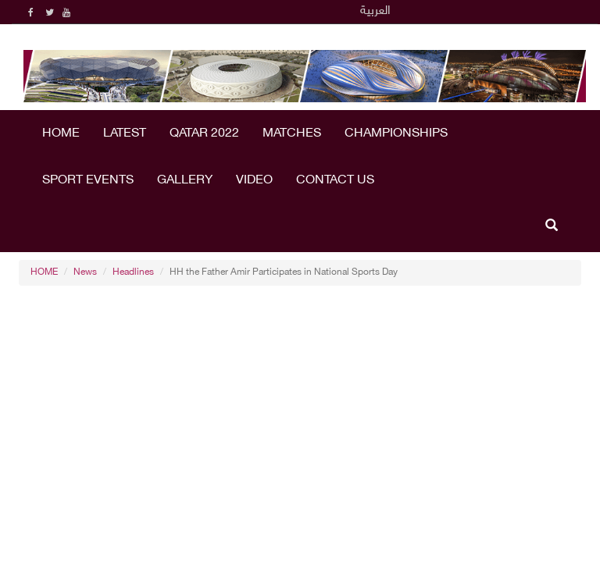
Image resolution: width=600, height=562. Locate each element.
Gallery (184, 180)
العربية (375, 11)
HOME (61, 133)
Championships (396, 133)
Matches (291, 133)
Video (254, 180)
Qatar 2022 (204, 133)
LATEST (124, 133)
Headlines (133, 272)
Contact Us (335, 180)
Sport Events (88, 180)
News (85, 272)
